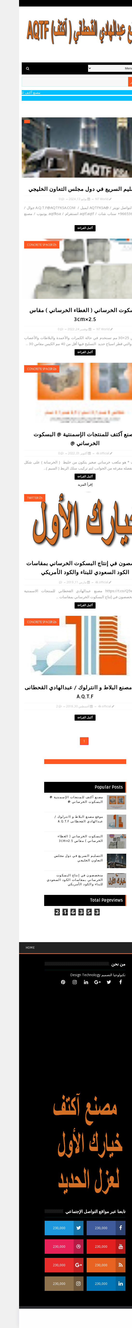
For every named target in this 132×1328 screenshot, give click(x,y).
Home (11, 948)
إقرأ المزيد (66, 484)
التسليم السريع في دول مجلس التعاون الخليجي (66, 189)
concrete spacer (21, 245)
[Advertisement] (66, 1318)
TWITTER (14, 498)
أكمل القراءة (66, 228)
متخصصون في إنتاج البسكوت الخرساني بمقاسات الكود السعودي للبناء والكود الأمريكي (56, 879)
